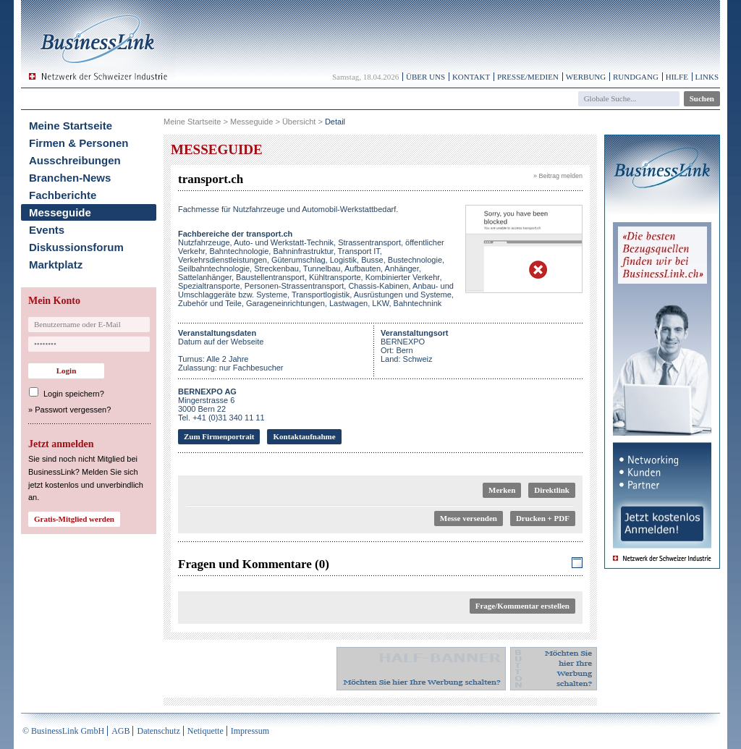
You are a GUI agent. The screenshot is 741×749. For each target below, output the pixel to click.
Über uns (425, 76)
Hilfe (677, 76)
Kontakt (471, 76)
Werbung (586, 76)
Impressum (250, 731)
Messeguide (60, 212)
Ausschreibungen (75, 160)
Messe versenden (468, 518)
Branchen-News (70, 178)
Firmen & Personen (79, 143)
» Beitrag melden (558, 175)
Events (46, 230)
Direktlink (551, 490)
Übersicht (299, 121)
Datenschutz (158, 731)
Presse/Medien (528, 76)
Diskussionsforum (76, 247)
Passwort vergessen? (73, 409)
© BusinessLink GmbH (63, 731)
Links (707, 76)
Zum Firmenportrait (219, 436)
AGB (120, 731)
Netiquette (205, 731)
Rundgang (636, 76)
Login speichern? (73, 393)
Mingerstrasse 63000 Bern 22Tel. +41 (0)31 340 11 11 (221, 404)
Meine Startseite (70, 125)
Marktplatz (55, 264)
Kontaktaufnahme (304, 436)
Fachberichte (62, 195)
